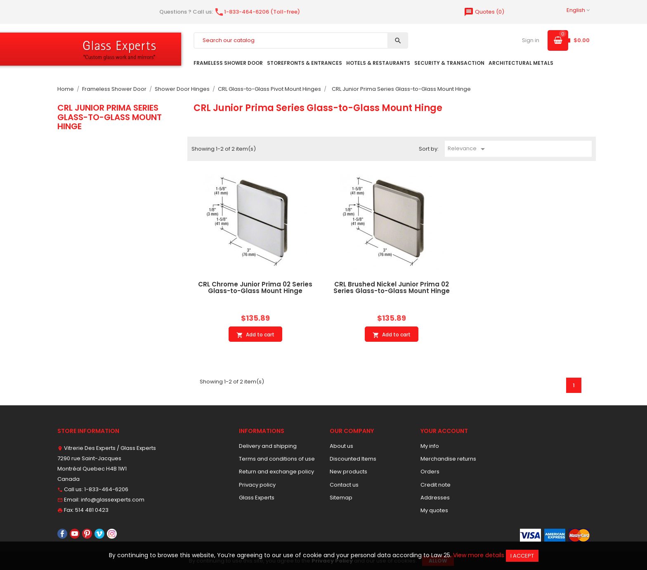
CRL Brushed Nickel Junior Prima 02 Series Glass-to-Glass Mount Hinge (391, 288)
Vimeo (99, 534)
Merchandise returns (448, 459)
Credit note (435, 485)
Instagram (112, 534)
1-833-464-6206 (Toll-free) (257, 12)
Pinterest (87, 534)
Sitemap (341, 497)
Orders (429, 471)
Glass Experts (256, 497)
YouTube (75, 534)
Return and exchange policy (276, 471)
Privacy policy (257, 485)
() (484, 12)
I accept (522, 556)
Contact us (344, 485)
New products (348, 471)
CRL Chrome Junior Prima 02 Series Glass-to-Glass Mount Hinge (255, 288)
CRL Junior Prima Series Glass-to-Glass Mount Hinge (109, 117)
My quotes (434, 510)
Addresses (435, 497)
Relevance (468, 149)
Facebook (62, 534)
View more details (478, 555)
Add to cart (255, 334)
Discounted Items (353, 459)
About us (341, 446)
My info (429, 446)
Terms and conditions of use (277, 459)
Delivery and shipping (268, 446)
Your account (444, 431)
